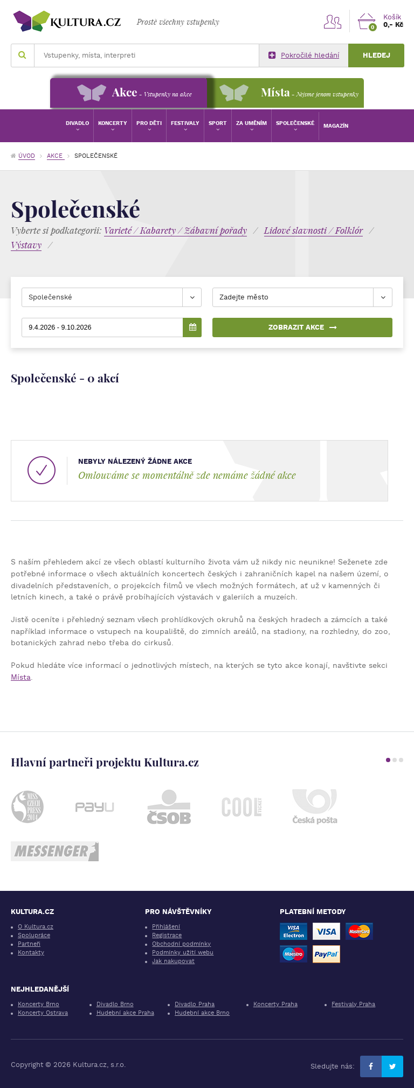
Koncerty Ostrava (43, 1012)
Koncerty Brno (38, 1004)
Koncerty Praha (275, 1004)
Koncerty (112, 123)
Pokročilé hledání (303, 55)
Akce (56, 155)
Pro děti (149, 123)
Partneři (29, 943)
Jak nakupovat (173, 961)
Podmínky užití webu (182, 952)
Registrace (167, 935)
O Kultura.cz (35, 926)
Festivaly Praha (353, 1004)
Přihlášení (166, 926)
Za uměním (251, 123)
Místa (21, 677)
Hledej (376, 55)
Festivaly (185, 123)
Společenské (295, 123)
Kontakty (31, 952)
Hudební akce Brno (202, 1012)
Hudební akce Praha (125, 1012)
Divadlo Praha (195, 1004)
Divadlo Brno (115, 1004)
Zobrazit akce (302, 327)
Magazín (335, 126)
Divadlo (77, 123)
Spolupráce (34, 935)
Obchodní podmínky (181, 943)
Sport (218, 123)
